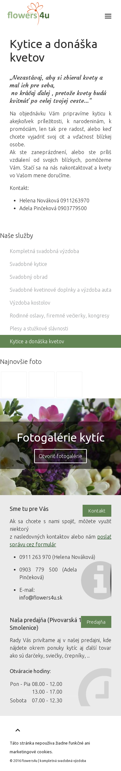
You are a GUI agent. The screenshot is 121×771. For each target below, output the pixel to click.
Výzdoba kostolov (30, 303)
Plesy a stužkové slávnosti (39, 328)
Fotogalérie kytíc (61, 437)
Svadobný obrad (28, 277)
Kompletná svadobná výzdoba (44, 251)
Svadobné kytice (28, 264)
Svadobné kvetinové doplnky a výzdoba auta (60, 290)
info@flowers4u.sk (40, 597)
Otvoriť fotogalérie (60, 456)
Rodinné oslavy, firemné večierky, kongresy (59, 315)
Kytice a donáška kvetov (37, 341)
